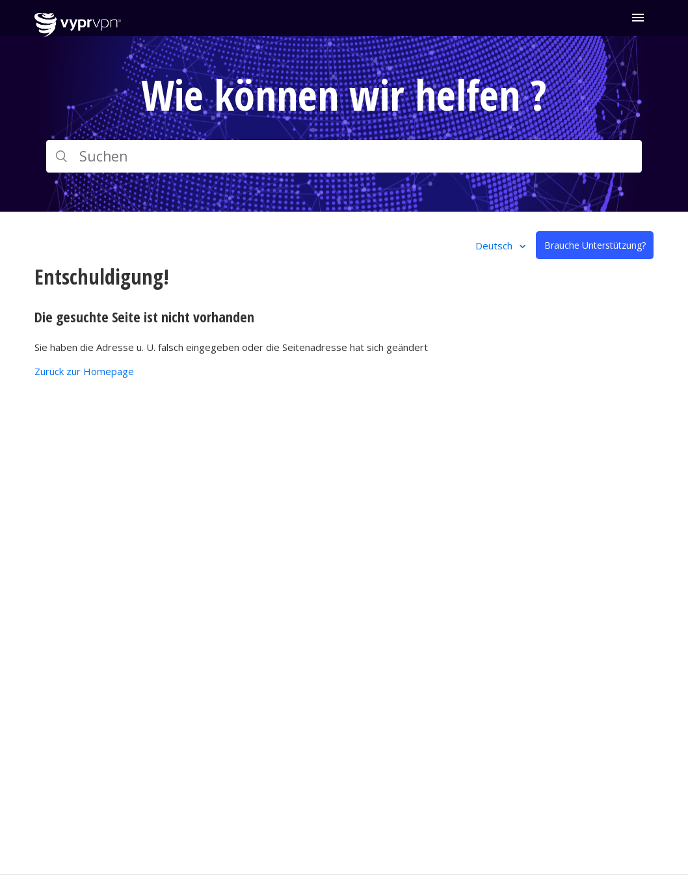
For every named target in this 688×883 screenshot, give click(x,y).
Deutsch (495, 245)
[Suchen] (344, 156)
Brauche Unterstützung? (595, 245)
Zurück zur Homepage (84, 371)
